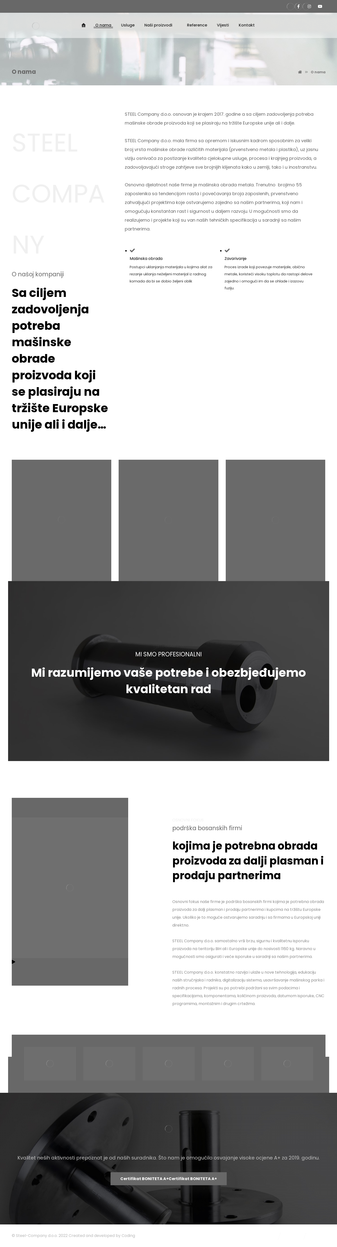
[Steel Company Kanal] (320, 6)
